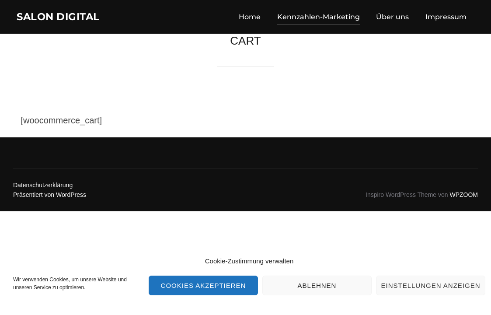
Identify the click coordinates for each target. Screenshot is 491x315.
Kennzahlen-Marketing (318, 18)
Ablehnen (317, 285)
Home (250, 18)
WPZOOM (463, 198)
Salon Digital (66, 18)
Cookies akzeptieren (203, 285)
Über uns (392, 18)
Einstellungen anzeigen (430, 285)
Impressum (446, 18)
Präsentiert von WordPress (49, 198)
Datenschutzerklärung (43, 188)
